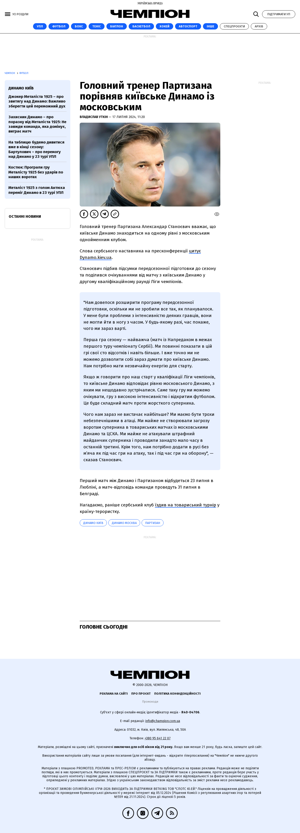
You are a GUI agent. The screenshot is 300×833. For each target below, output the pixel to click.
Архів (259, 26)
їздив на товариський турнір (185, 505)
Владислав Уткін (94, 117)
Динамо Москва (124, 523)
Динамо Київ (93, 523)
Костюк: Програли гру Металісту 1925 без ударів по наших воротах (35, 172)
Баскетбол (141, 26)
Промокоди (150, 701)
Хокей (164, 26)
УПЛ (40, 26)
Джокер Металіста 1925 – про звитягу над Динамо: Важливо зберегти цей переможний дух (36, 101)
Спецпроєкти (234, 26)
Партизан (152, 523)
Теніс (96, 26)
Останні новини (25, 216)
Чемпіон (10, 73)
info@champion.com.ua (162, 721)
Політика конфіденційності (177, 693)
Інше (210, 26)
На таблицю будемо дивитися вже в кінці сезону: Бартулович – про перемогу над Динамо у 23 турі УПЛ (36, 149)
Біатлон (116, 26)
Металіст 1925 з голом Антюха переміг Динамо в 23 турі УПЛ (36, 190)
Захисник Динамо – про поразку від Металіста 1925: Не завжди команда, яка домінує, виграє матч (37, 124)
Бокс (79, 26)
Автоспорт (188, 26)
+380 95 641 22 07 (158, 738)
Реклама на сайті (114, 693)
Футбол (58, 26)
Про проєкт (141, 693)
